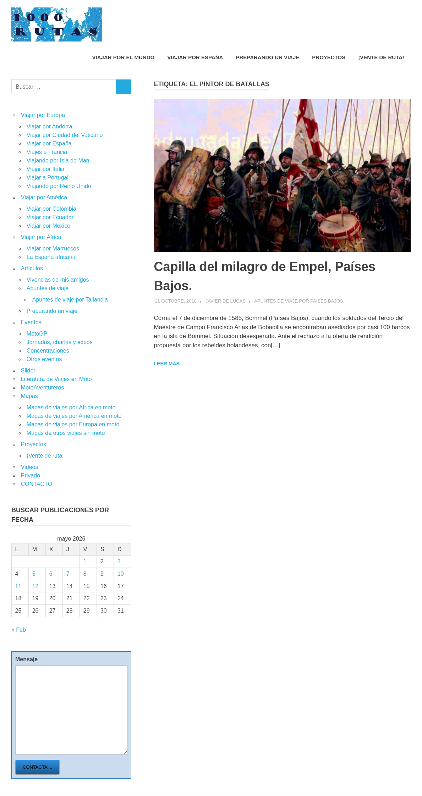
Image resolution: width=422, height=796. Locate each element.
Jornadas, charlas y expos (60, 342)
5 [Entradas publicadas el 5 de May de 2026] (33, 574)
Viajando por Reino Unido (59, 186)
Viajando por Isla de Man (58, 160)
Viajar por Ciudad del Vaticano (65, 135)
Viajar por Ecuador (50, 217)
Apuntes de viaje (47, 288)
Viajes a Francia (47, 152)
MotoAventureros (42, 388)
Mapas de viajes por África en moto (71, 407)
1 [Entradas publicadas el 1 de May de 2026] (85, 561)
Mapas (29, 396)
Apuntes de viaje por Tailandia (70, 300)
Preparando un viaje (267, 57)
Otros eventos (44, 359)
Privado (30, 475)
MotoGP (37, 334)
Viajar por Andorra (49, 126)
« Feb (18, 630)
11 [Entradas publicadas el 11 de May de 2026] (18, 586)
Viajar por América (44, 197)
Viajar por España (195, 57)
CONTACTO (36, 484)
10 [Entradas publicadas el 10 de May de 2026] (120, 574)
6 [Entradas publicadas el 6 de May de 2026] (51, 574)
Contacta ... (37, 767)
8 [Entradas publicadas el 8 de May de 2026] (85, 574)
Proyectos (328, 57)
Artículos (32, 268)
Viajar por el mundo (123, 57)
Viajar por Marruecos (53, 248)
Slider (28, 370)
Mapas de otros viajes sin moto (66, 433)
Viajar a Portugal (47, 178)
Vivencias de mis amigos (58, 280)
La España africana (51, 257)
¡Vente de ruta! (381, 57)
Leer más (167, 363)
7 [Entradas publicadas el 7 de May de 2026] (68, 574)
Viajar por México (48, 226)
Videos (29, 467)
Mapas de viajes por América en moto (74, 416)
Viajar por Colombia (51, 209)
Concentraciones (48, 351)
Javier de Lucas (225, 301)
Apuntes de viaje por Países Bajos (298, 301)
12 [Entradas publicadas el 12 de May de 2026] (35, 586)
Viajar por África (41, 237)
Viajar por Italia (45, 169)
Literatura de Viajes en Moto (56, 379)
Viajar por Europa (43, 115)
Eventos (31, 322)
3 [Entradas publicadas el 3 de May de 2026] (119, 561)
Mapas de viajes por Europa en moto (73, 424)
